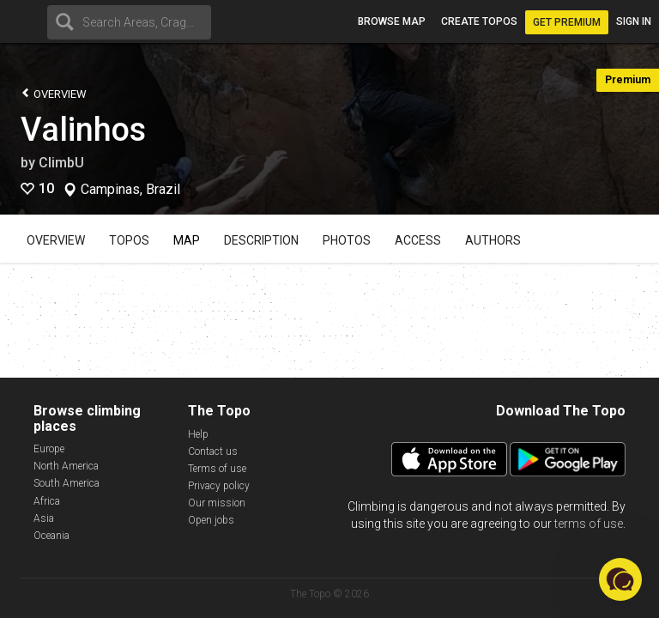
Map (186, 240)
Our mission (216, 503)
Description (261, 240)
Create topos (479, 21)
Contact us (213, 451)
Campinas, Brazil (130, 190)
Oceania (51, 536)
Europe (48, 449)
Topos (129, 240)
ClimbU (61, 162)
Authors (493, 240)
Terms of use (217, 469)
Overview (54, 93)
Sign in (633, 21)
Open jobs (211, 520)
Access (418, 240)
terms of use (588, 523)
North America (66, 466)
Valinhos (83, 129)
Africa (46, 501)
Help (198, 434)
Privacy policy (219, 486)
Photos (347, 240)
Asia (43, 518)
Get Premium (567, 22)
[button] (620, 579)
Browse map (392, 21)
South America (66, 483)
